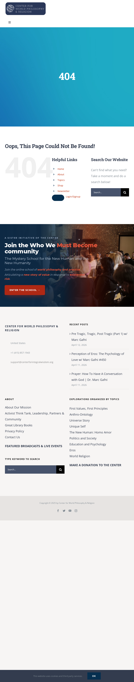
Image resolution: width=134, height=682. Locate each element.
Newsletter (64, 191)
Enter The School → (25, 290)
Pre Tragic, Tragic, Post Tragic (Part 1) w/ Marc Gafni (99, 337)
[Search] (125, 192)
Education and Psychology (87, 444)
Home (61, 168)
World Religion (79, 456)
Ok (94, 676)
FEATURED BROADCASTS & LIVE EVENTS (33, 446)
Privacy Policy (14, 431)
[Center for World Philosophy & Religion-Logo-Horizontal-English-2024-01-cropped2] (25, 3)
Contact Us (12, 437)
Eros (72, 450)
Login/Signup (73, 196)
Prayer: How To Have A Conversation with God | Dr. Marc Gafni (96, 377)
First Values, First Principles (88, 408)
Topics (61, 180)
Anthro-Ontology (81, 414)
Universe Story (79, 420)
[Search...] (106, 192)
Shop (60, 185)
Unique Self (77, 426)
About (61, 174)
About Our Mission (18, 407)
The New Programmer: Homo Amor (90, 432)
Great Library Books (18, 425)
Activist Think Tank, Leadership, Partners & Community (34, 416)
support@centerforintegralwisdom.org (32, 362)
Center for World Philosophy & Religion (76, 503)
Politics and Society (82, 438)
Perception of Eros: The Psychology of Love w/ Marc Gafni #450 (97, 357)
